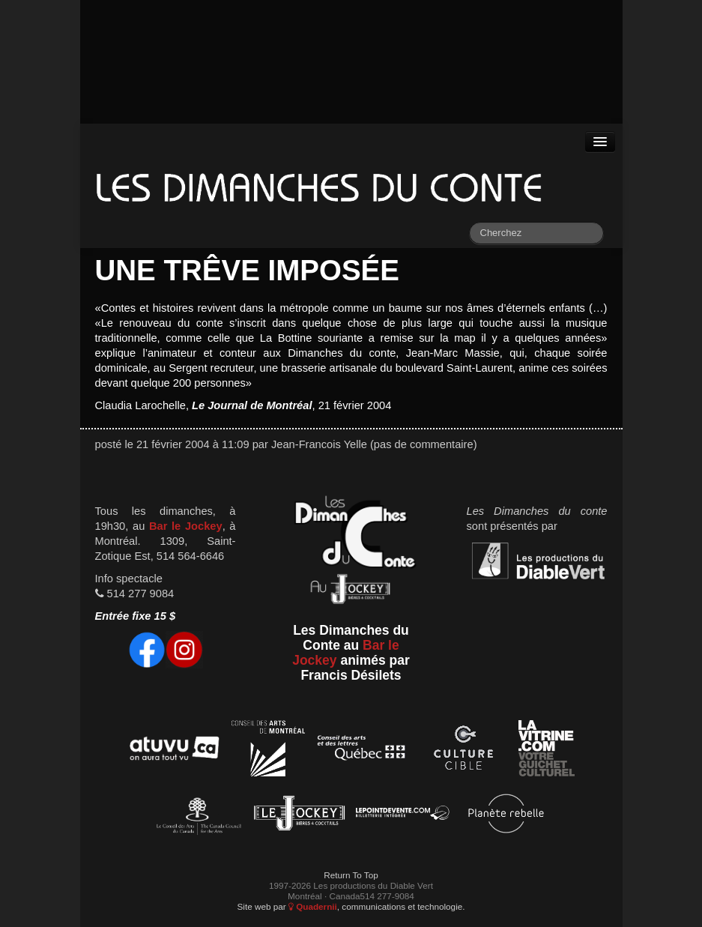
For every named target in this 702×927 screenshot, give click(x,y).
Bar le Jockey (186, 526)
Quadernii (312, 906)
